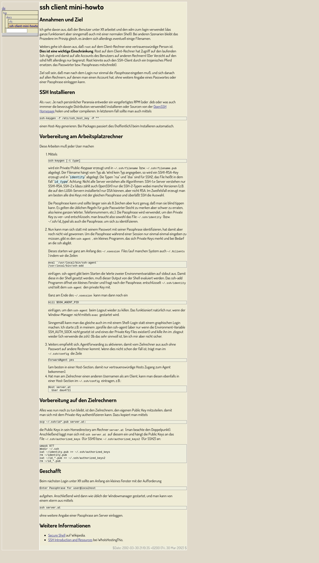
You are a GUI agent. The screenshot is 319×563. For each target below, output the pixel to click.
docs (9, 17)
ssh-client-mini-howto (23, 26)
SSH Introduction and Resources (70, 550)
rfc (11, 21)
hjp (5, 13)
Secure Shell (56, 546)
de (3, 8)
